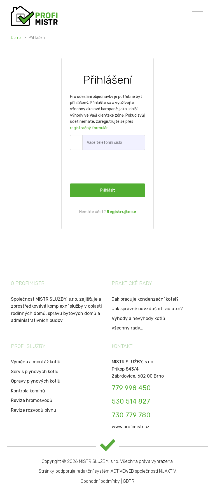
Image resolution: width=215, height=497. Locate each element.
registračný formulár (89, 128)
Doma (17, 37)
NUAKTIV (167, 471)
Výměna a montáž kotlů (35, 361)
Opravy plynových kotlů (35, 381)
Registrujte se (121, 211)
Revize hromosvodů (31, 400)
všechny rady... (127, 328)
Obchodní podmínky (100, 481)
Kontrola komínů (28, 391)
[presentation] (112, 167)
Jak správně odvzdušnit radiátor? (147, 308)
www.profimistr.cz (130, 426)
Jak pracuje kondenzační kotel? (145, 299)
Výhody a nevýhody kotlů (138, 318)
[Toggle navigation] (197, 14)
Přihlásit (107, 190)
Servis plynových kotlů (35, 371)
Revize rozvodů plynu (33, 410)
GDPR (128, 481)
